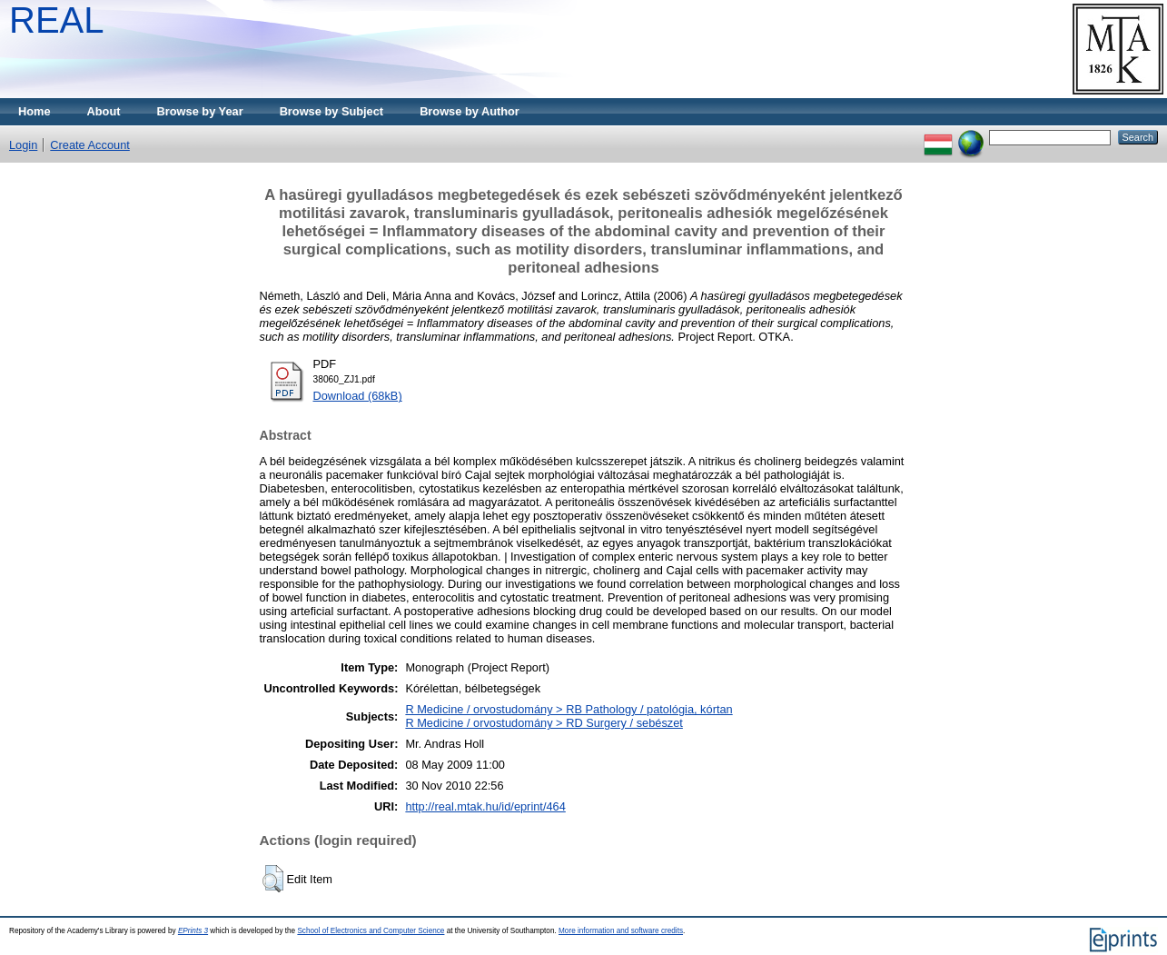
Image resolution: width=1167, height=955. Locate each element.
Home (34, 111)
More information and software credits (621, 931)
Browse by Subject (332, 111)
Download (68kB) (357, 396)
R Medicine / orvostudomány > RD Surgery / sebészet (543, 723)
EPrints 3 (193, 931)
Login (23, 145)
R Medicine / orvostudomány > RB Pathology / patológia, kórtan (568, 709)
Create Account (90, 145)
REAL (56, 20)
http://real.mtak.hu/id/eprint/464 (485, 806)
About (104, 111)
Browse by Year (200, 111)
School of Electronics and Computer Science (370, 931)
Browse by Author (469, 111)
